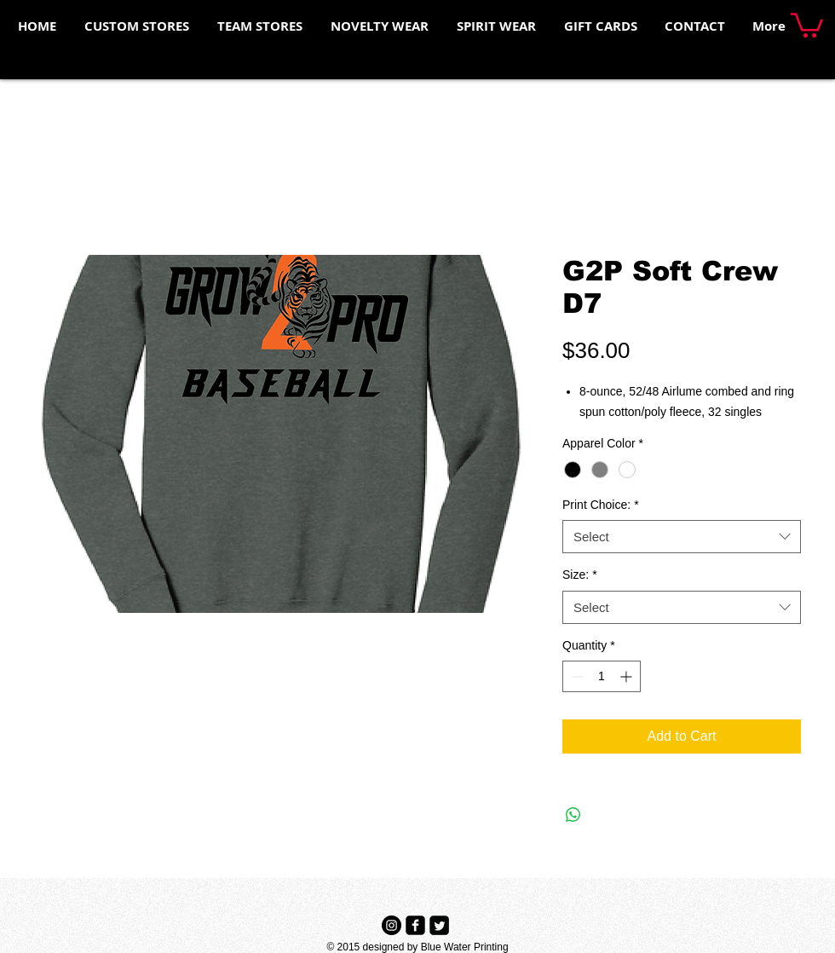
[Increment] (627, 676)
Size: (579, 574)
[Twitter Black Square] (439, 925)
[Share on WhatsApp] (573, 815)
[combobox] (681, 536)
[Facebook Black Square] (415, 925)
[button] (807, 24)
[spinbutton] (601, 676)
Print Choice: (600, 504)
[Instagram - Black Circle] (391, 925)
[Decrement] (575, 676)
